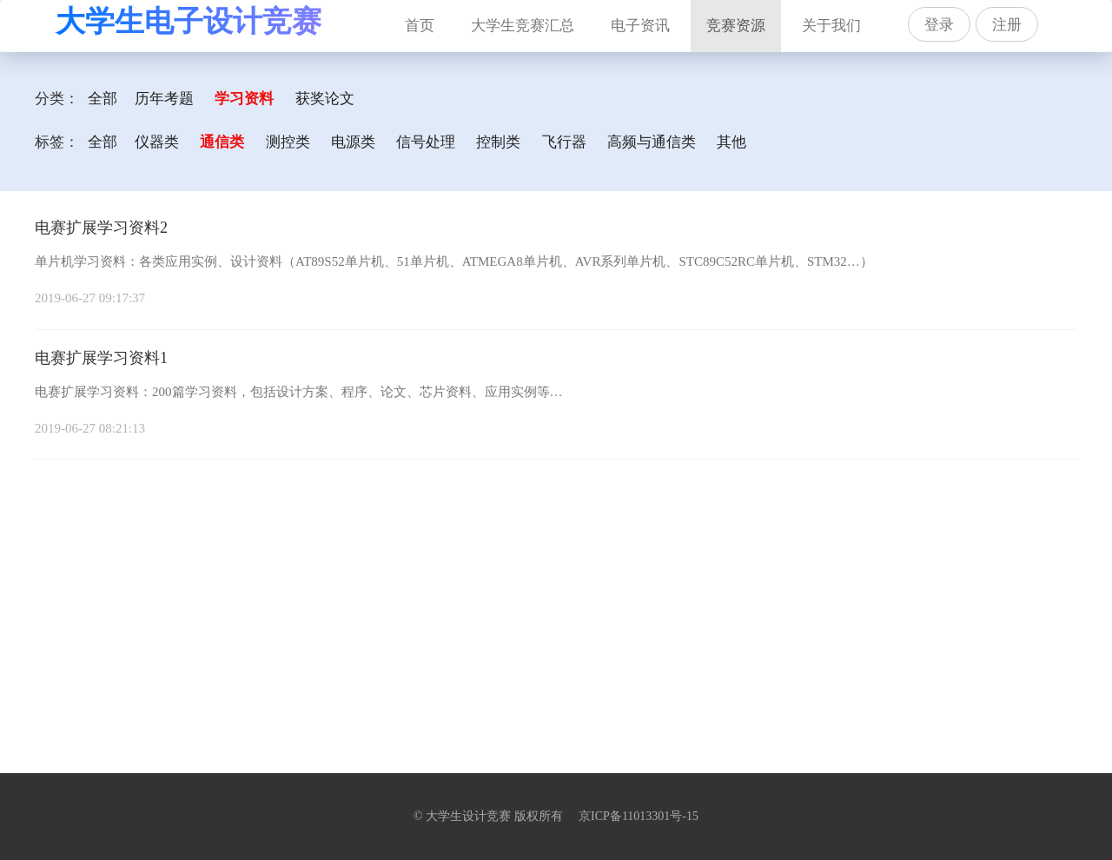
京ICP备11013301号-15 (638, 816)
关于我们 (831, 25)
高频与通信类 (651, 142)
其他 (731, 142)
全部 (102, 98)
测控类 (288, 142)
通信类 (222, 142)
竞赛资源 (735, 25)
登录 (939, 25)
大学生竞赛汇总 (522, 25)
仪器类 (157, 142)
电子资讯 (640, 25)
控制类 (498, 142)
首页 (427, 17)
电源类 (353, 142)
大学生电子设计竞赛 (188, 21)
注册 (1007, 25)
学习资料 (244, 98)
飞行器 (564, 142)
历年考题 (164, 98)
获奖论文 (324, 98)
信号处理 (425, 142)
